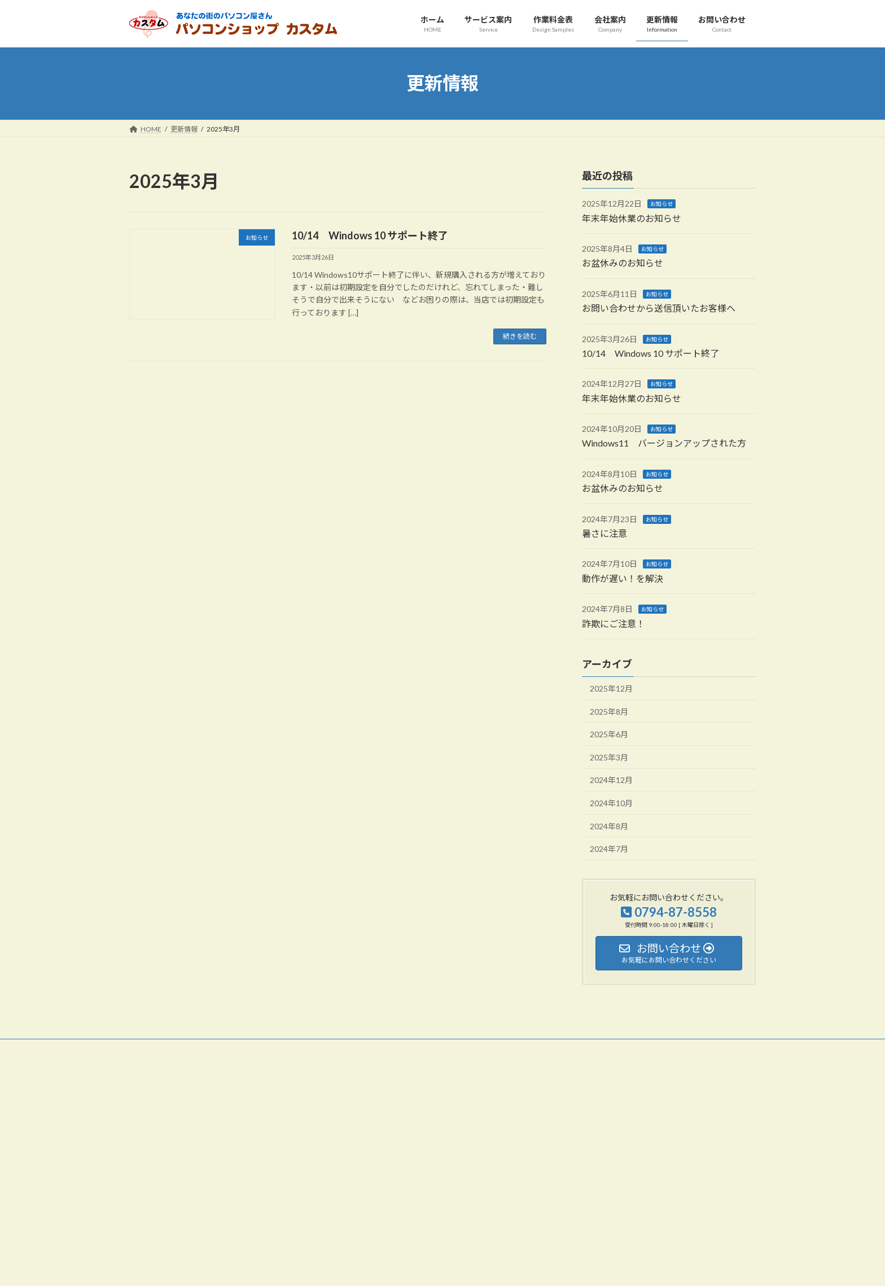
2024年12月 (611, 780)
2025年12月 (611, 688)
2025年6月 (609, 734)
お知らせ (661, 203)
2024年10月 (611, 803)
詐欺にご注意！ (613, 623)
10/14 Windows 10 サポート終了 (370, 235)
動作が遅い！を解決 (622, 577)
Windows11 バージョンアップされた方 (664, 443)
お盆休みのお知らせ (622, 262)
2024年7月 (609, 849)
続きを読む (520, 336)
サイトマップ (250, 1049)
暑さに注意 (604, 533)
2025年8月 (609, 711)
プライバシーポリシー (174, 1049)
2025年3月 (609, 757)
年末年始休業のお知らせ (631, 217)
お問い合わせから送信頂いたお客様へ (658, 308)
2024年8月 (609, 825)
